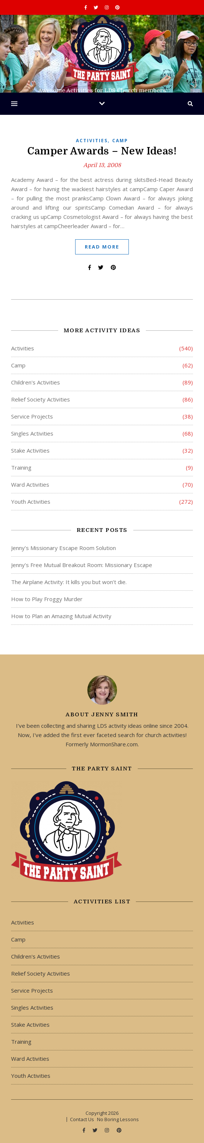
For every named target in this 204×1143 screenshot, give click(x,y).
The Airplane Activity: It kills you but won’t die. (69, 582)
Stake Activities (30, 450)
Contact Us (82, 1119)
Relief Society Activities (40, 399)
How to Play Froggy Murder (47, 599)
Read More (102, 246)
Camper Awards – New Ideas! (102, 151)
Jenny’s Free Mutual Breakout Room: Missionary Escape (81, 565)
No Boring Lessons (118, 1119)
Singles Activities (32, 433)
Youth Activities (30, 501)
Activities (92, 140)
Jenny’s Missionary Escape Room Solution (63, 547)
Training (21, 467)
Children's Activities (35, 382)
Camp (120, 140)
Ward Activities (30, 484)
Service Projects (32, 416)
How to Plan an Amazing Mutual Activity (61, 616)
